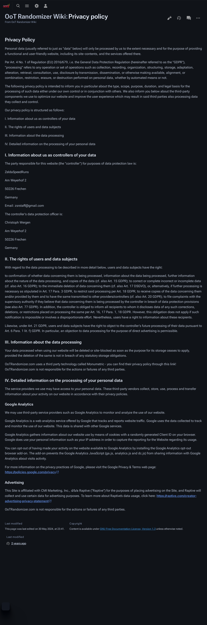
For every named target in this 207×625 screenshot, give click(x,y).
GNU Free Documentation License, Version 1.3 (128, 528)
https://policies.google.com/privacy (30, 472)
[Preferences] (37, 6)
